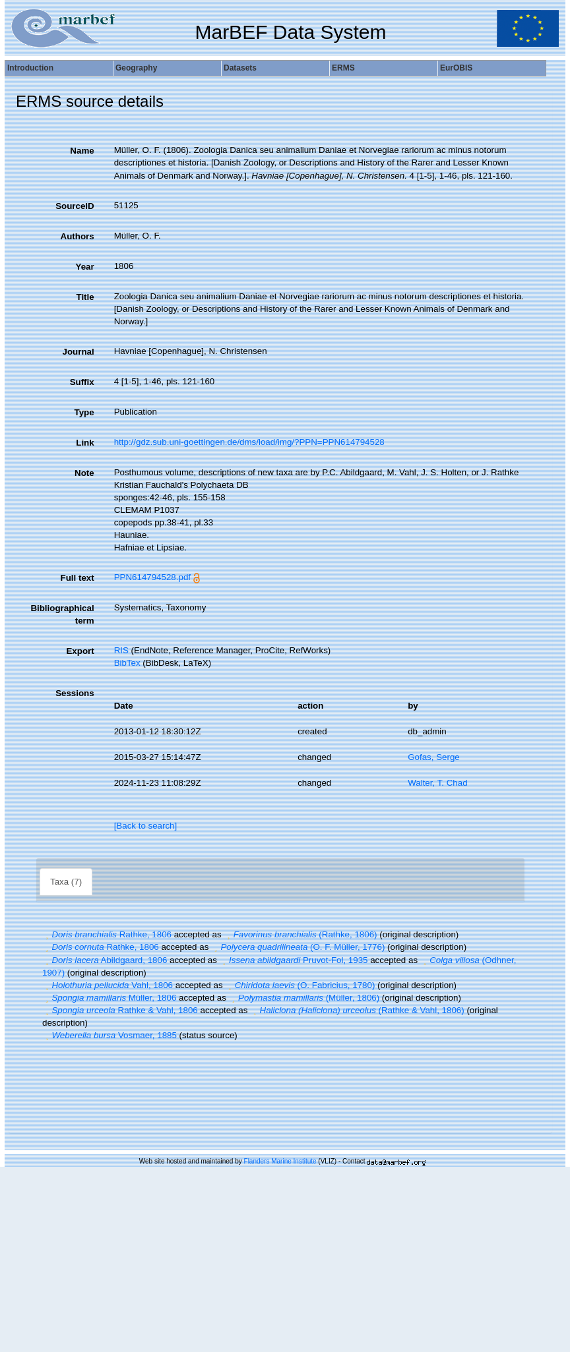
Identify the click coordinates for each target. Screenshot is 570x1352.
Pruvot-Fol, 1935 (294, 960)
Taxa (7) (66, 882)
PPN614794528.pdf (152, 577)
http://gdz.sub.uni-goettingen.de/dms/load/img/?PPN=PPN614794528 (249, 442)
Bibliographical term (62, 614)
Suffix (82, 382)
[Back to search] (145, 826)
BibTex (127, 663)
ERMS (343, 68)
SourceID (74, 206)
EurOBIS (456, 68)
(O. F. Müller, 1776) (298, 947)
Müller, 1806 (109, 998)
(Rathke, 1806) (300, 934)
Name (82, 151)
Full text (77, 578)
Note (84, 473)
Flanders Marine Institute (280, 1161)
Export (80, 651)
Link (85, 443)
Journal (78, 352)
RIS (121, 650)
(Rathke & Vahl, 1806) (357, 1010)
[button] (46, 934)
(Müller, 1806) (304, 998)
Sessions (74, 693)
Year (84, 267)
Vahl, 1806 (107, 985)
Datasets (240, 68)
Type (84, 412)
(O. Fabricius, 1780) (300, 985)
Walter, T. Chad (437, 783)
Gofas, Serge (434, 757)
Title (85, 297)
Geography (136, 68)
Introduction (30, 68)
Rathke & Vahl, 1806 (120, 1010)
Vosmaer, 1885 (109, 1035)
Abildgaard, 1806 (104, 960)
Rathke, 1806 (107, 934)
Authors (77, 236)
